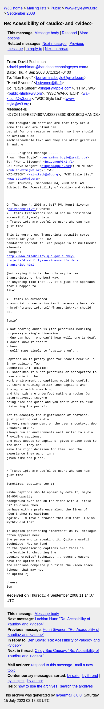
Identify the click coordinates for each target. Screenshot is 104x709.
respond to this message (51, 665)
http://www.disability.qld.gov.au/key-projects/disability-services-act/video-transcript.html (42, 260)
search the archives (76, 686)
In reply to (34, 49)
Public (56, 8)
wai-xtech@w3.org (43, 175)
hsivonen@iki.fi (49, 83)
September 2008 (21, 13)
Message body (47, 33)
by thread (90, 676)
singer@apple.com (56, 88)
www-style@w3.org (81, 8)
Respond (69, 33)
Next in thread (56, 49)
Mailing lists (36, 8)
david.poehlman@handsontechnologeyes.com (47, 67)
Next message (55, 44)
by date (73, 676)
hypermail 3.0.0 (68, 695)
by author (35, 681)
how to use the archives (37, 686)
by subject (16, 681)
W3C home (13, 8)
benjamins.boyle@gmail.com (60, 78)
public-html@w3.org (25, 93)
